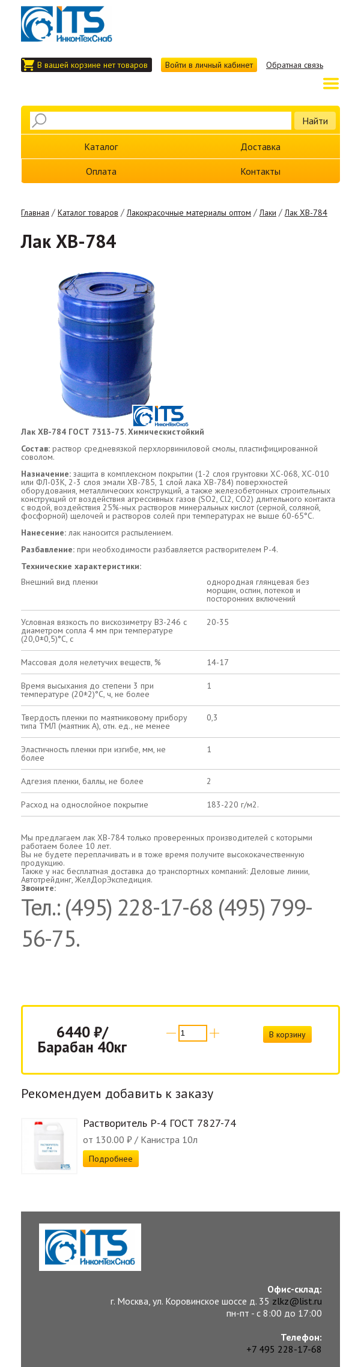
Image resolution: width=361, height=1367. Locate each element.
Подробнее (111, 1158)
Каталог (101, 146)
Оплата (101, 171)
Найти (315, 121)
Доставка (260, 146)
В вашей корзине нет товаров (92, 64)
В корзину (287, 1034)
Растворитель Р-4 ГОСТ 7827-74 (159, 1123)
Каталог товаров (88, 212)
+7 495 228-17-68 (284, 1349)
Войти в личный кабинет (209, 64)
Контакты (260, 171)
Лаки (267, 212)
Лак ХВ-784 (306, 212)
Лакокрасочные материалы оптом (189, 212)
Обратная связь (294, 64)
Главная (35, 212)
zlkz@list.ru (297, 1301)
